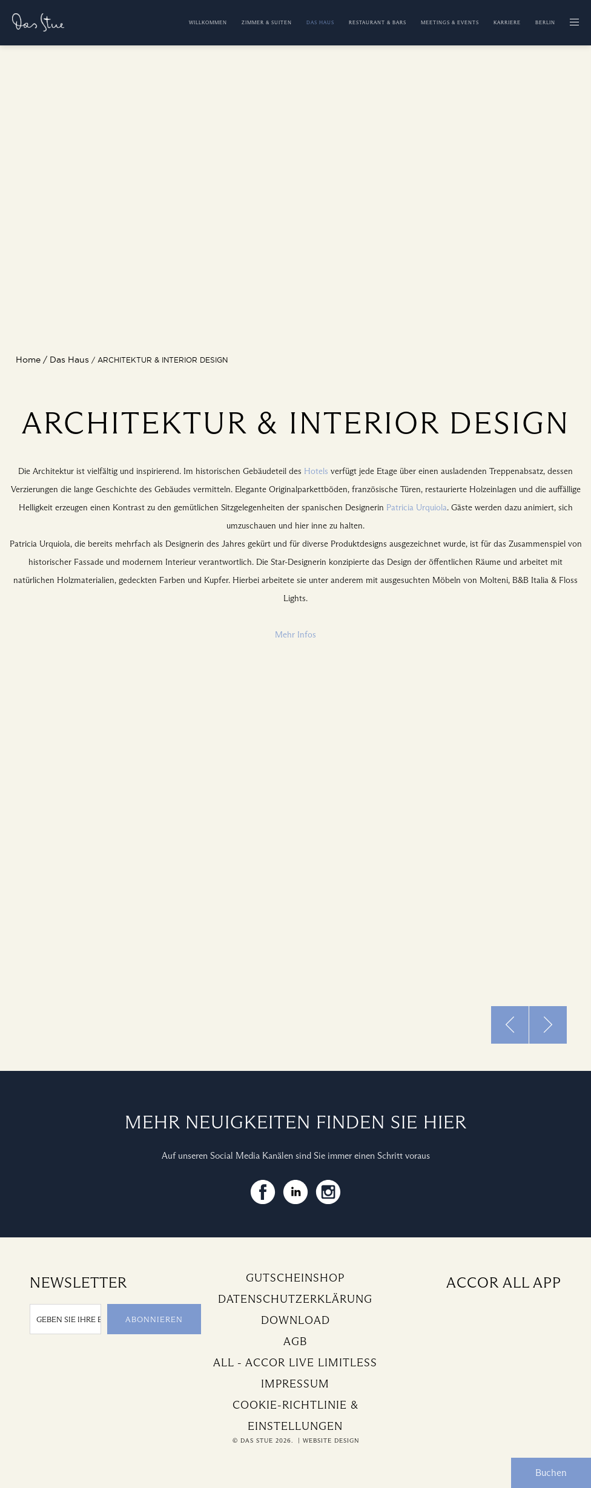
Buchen (551, 1472)
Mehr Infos (295, 635)
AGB (295, 1341)
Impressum (295, 1384)
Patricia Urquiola (416, 507)
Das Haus (320, 22)
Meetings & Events (450, 22)
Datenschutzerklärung (295, 1299)
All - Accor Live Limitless (295, 1362)
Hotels (316, 471)
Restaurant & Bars (377, 22)
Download (295, 1320)
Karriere (507, 22)
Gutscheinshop (295, 1278)
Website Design (331, 1440)
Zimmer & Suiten (267, 22)
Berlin (545, 22)
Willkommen (208, 22)
